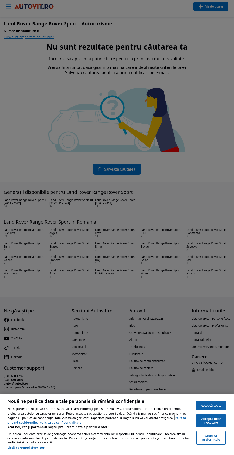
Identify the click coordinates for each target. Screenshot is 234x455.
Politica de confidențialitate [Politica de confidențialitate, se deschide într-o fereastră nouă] (60, 422)
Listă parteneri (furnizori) (26, 447)
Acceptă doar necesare (211, 421)
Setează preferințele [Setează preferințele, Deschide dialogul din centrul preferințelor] (211, 438)
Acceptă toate (211, 405)
